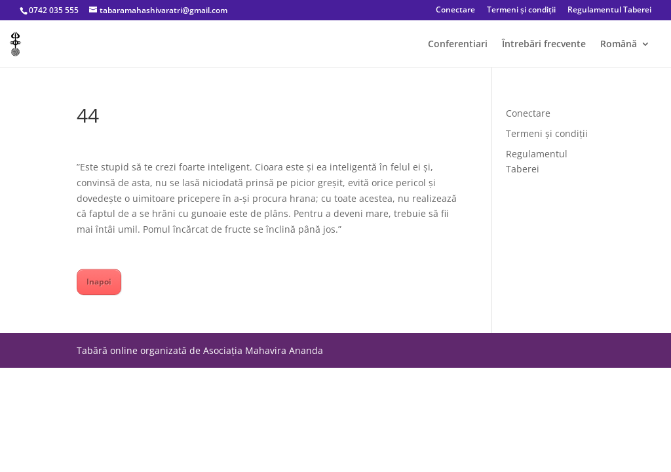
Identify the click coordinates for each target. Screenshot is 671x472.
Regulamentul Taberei (609, 10)
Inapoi (98, 281)
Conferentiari (458, 44)
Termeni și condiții (521, 10)
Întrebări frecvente (544, 44)
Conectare (455, 10)
